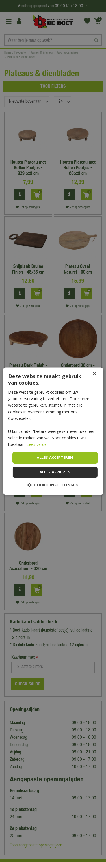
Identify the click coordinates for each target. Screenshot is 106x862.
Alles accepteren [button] (55, 457)
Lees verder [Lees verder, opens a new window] (37, 444)
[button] (53, 485)
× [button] (94, 374)
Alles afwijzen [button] (55, 472)
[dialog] (53, 431)
